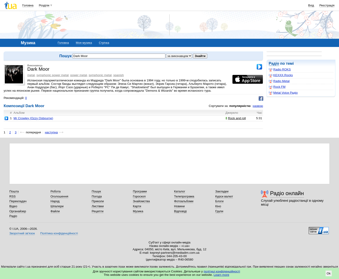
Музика (138, 211)
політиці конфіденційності (222, 271)
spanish (118, 75)
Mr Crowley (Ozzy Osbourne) (33, 118)
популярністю (240, 106)
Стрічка (104, 42)
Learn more (221, 274)
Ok (329, 273)
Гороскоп (139, 196)
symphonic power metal (52, 75)
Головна (27, 5)
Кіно (218, 206)
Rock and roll (235, 118)
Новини (179, 206)
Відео (13, 206)
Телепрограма (184, 196)
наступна (51, 132)
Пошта (14, 191)
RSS (12, 196)
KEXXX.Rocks (281, 75)
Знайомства (141, 201)
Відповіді (180, 211)
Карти (137, 206)
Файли (55, 211)
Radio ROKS (280, 69)
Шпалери (57, 206)
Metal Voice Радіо (283, 93)
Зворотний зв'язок (22, 233)
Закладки (221, 191)
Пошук (96, 191)
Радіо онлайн (287, 193)
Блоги (219, 201)
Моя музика (84, 42)
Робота (56, 191)
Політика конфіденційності (59, 233)
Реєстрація (326, 5)
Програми (140, 191)
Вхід (311, 5)
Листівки (98, 206)
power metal (78, 75)
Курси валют (224, 196)
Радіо (274, 63)
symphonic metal (100, 75)
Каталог (179, 191)
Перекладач (17, 201)
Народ (55, 201)
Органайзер (17, 211)
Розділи (44, 5)
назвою (258, 106)
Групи (219, 211)
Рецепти (98, 211)
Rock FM (277, 87)
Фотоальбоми (183, 201)
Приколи (98, 201)
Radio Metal (279, 81)
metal (31, 75)
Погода (97, 196)
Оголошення (59, 196)
